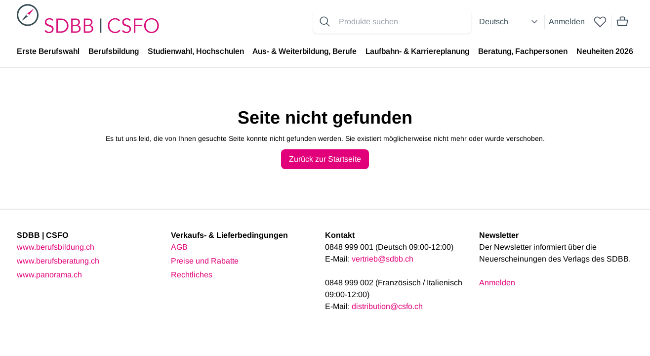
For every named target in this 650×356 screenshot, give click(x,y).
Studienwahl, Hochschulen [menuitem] (196, 51)
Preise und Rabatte (205, 261)
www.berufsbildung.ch (55, 247)
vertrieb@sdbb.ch (382, 259)
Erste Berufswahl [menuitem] (48, 51)
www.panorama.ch (49, 274)
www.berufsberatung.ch (58, 261)
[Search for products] (403, 22)
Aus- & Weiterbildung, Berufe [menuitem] (304, 51)
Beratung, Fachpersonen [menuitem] (523, 51)
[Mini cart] (622, 22)
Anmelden (567, 21)
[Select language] (509, 22)
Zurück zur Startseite (325, 159)
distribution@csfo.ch (387, 306)
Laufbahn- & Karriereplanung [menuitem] (417, 51)
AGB (179, 247)
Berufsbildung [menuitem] (113, 51)
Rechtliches (191, 274)
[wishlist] (600, 22)
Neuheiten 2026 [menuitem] (604, 51)
